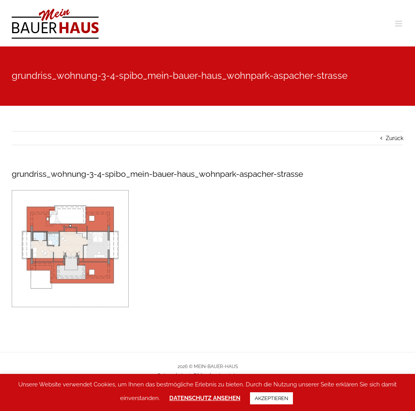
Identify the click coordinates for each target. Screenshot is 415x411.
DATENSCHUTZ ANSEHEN (204, 398)
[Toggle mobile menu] (399, 24)
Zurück (394, 138)
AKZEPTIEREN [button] (271, 398)
